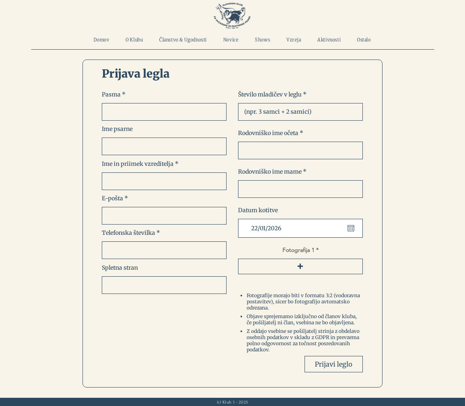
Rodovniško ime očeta (268, 133)
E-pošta (112, 198)
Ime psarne (117, 129)
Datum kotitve (258, 210)
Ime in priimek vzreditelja (138, 164)
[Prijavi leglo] (334, 364)
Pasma (111, 94)
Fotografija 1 (298, 250)
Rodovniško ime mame (270, 171)
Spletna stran (120, 268)
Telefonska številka (128, 233)
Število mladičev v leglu (270, 94)
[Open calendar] (351, 228)
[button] (300, 266)
